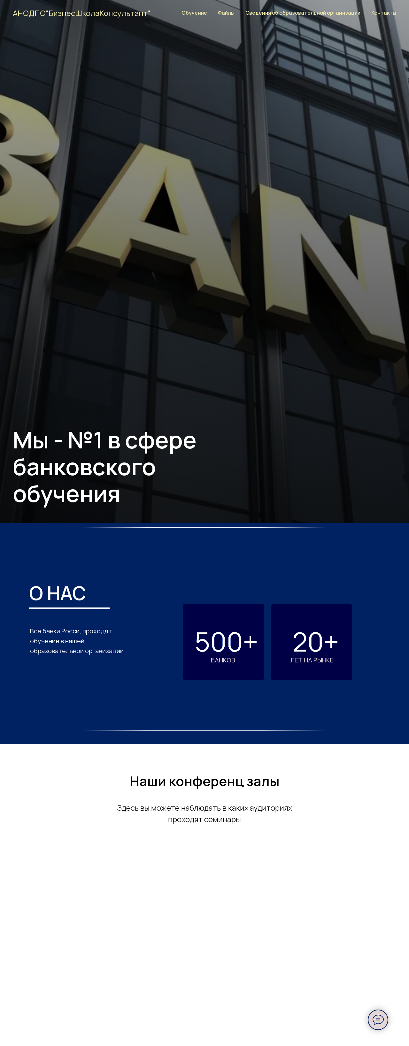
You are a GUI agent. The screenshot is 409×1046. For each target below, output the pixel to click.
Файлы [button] (226, 12)
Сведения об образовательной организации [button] (302, 12)
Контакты (383, 12)
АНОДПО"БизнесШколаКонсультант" (81, 13)
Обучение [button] (194, 12)
